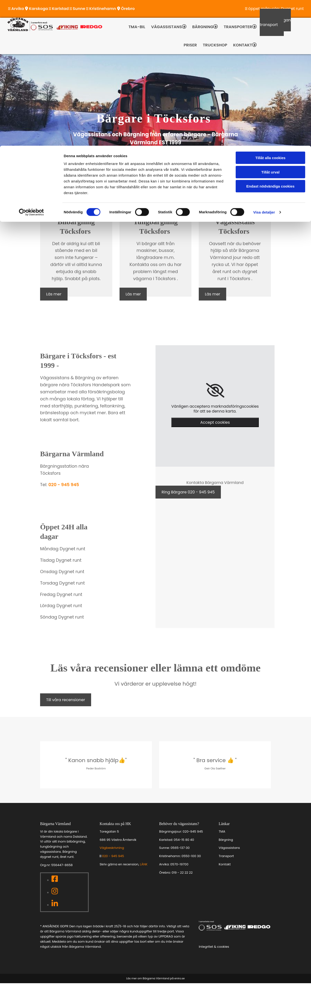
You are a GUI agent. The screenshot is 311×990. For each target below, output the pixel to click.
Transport (226, 863)
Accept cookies (215, 429)
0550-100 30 (191, 863)
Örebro (164, 879)
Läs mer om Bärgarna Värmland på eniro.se (155, 985)
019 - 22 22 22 (182, 879)
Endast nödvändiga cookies (270, 40)
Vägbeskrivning (112, 854)
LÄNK (143, 871)
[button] (54, 300)
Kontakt (225, 871)
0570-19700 (179, 871)
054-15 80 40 (184, 846)
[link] (215, 397)
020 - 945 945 (63, 491)
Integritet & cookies (214, 953)
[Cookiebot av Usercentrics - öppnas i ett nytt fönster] (31, 66)
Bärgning (226, 846)
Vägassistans (229, 854)
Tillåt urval (270, 26)
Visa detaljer (264, 66)
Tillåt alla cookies (270, 12)
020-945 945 (193, 838)
